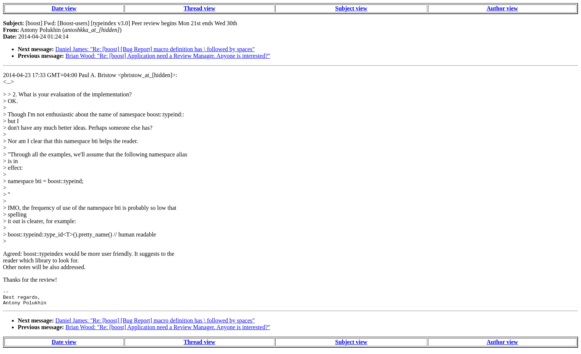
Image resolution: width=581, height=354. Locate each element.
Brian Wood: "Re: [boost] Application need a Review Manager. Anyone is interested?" (168, 56)
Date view (64, 8)
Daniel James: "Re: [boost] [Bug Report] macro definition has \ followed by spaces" (155, 49)
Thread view (199, 8)
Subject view (351, 8)
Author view (502, 8)
